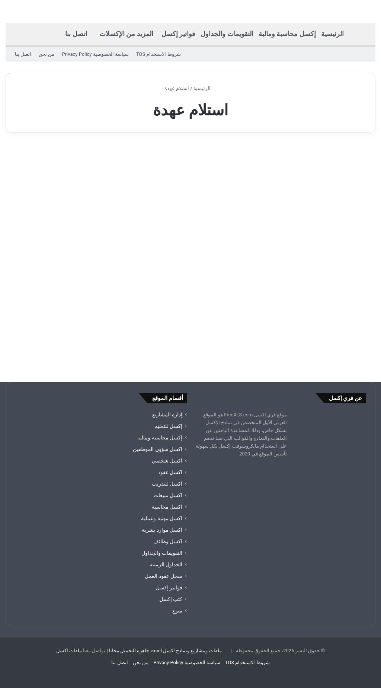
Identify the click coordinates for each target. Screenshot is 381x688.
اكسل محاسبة (167, 507)
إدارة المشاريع (167, 414)
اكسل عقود (170, 472)
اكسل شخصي (167, 461)
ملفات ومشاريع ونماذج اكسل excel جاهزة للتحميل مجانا (165, 650)
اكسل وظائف (167, 541)
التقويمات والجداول (227, 34)
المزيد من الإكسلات (126, 34)
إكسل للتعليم (168, 426)
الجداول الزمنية (166, 564)
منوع (177, 611)
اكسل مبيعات (168, 495)
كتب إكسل (170, 599)
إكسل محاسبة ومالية (287, 34)
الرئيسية (332, 34)
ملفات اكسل (69, 650)
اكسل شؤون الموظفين (157, 449)
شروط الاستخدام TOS (158, 54)
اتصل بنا (76, 34)
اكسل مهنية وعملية (161, 518)
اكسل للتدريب (167, 484)
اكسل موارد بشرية (162, 530)
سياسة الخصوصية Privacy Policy (95, 54)
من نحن (46, 54)
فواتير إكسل (178, 34)
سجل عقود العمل (163, 576)
